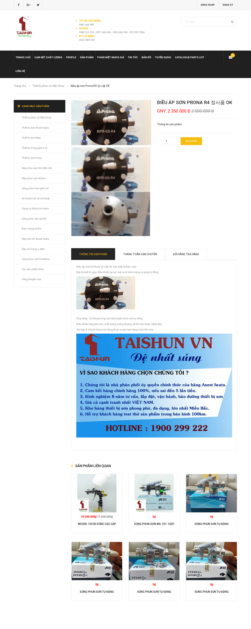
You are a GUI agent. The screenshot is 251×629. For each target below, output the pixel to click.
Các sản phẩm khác (33, 269)
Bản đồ (146, 57)
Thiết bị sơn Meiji (31, 137)
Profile (71, 57)
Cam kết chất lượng (48, 57)
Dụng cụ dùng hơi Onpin (35, 208)
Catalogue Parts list (189, 57)
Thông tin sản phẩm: (169, 124)
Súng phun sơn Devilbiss (36, 259)
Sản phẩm (87, 57)
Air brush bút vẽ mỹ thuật (36, 198)
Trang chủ (23, 57)
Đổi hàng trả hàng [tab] (186, 254)
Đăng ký (228, 5)
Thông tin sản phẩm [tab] (93, 254)
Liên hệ (20, 71)
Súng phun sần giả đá (34, 218)
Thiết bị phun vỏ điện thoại (48, 85)
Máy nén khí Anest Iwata (35, 238)
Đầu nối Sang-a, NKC (33, 249)
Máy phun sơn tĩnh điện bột (37, 168)
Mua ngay (191, 141)
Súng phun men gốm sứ (35, 188)
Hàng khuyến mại (31, 279)
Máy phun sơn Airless (34, 178)
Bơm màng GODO (32, 228)
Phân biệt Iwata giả (110, 57)
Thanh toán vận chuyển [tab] (140, 254)
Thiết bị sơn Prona (32, 157)
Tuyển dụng (163, 57)
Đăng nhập (208, 5)
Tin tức (133, 57)
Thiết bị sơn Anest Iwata (35, 127)
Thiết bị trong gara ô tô (34, 147)
